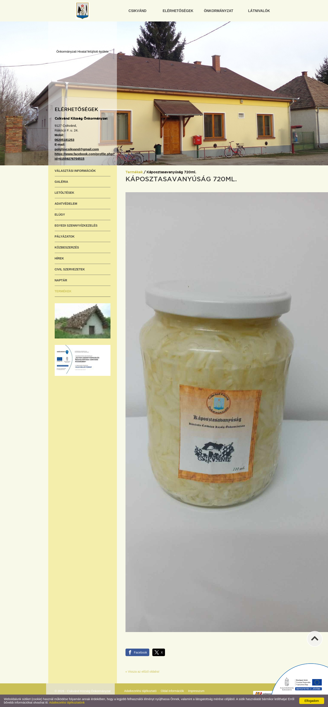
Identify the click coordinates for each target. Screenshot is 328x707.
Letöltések (64, 192)
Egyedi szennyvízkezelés (76, 225)
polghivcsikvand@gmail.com (77, 149)
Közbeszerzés (67, 247)
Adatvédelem (66, 203)
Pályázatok (65, 236)
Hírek (59, 258)
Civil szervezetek (70, 269)
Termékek (63, 291)
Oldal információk (172, 691)
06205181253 (64, 140)
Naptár (61, 280)
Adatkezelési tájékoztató (140, 691)
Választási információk (75, 170)
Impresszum (196, 691)
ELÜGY (60, 214)
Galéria (61, 181)
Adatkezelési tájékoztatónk (67, 702)
